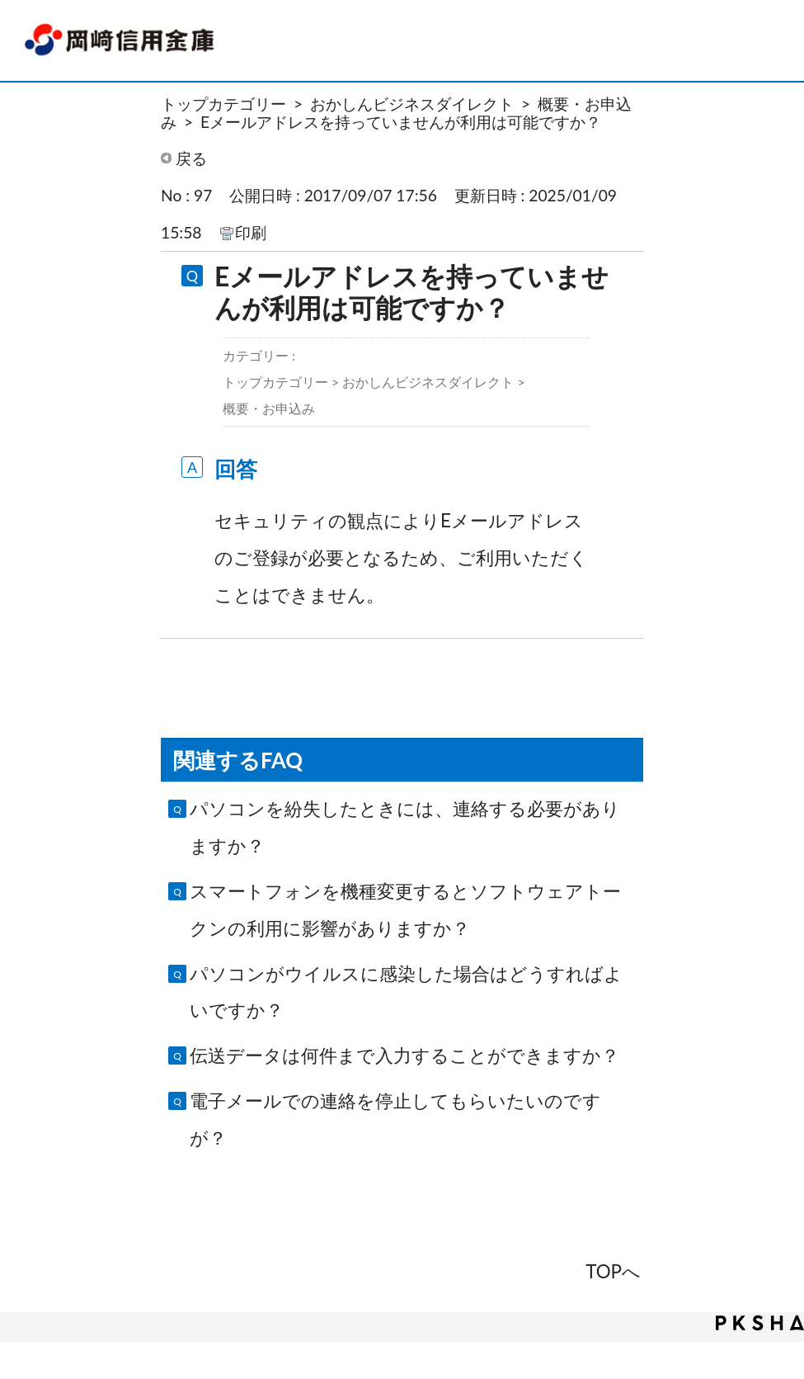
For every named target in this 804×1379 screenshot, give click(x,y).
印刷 (250, 232)
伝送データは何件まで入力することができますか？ (404, 1055)
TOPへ (613, 1271)
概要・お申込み (269, 408)
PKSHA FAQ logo (760, 1323)
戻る (191, 158)
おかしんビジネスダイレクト (412, 103)
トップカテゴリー (223, 103)
